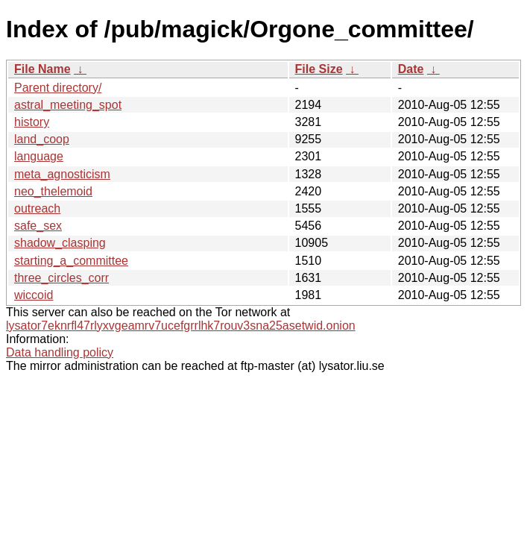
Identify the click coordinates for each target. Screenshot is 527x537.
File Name (42, 69)
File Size (319, 69)
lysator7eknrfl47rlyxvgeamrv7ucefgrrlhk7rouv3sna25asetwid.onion (181, 325)
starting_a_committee (71, 260)
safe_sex (38, 225)
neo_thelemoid (53, 191)
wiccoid (33, 295)
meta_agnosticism (62, 174)
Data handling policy (59, 352)
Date (411, 69)
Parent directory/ (57, 87)
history (31, 122)
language (38, 156)
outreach (37, 208)
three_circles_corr (61, 277)
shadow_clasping (60, 242)
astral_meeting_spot (68, 104)
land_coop (41, 139)
